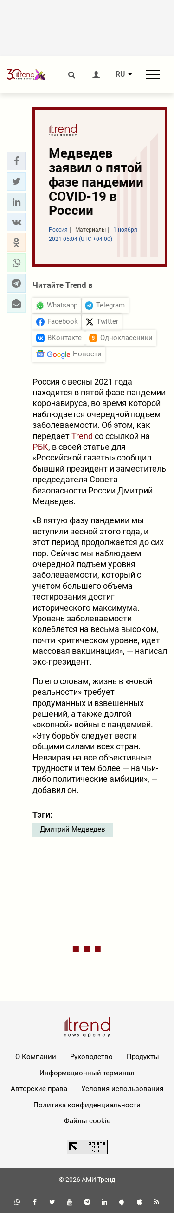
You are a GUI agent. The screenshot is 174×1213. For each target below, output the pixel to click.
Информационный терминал (87, 1073)
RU (120, 74)
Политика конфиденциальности (87, 1105)
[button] (16, 161)
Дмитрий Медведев (72, 829)
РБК (40, 447)
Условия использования (122, 1089)
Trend (82, 436)
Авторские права (39, 1089)
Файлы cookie (87, 1121)
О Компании (35, 1057)
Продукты (143, 1057)
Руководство (91, 1057)
